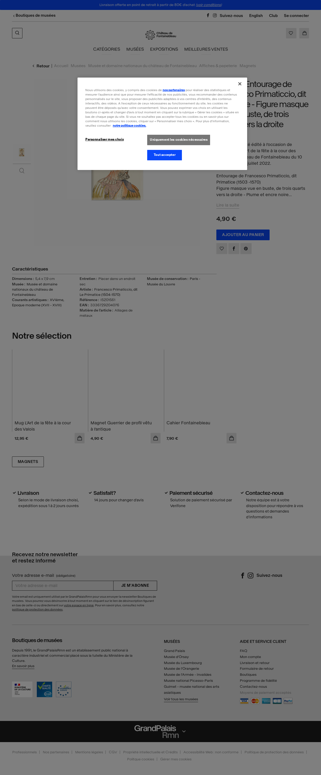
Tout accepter (164, 154)
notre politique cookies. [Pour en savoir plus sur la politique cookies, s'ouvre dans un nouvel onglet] (129, 125)
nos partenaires (174, 90)
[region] (162, 124)
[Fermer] (240, 84)
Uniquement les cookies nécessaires (178, 139)
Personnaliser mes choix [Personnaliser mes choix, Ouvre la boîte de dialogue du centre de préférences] (104, 139)
